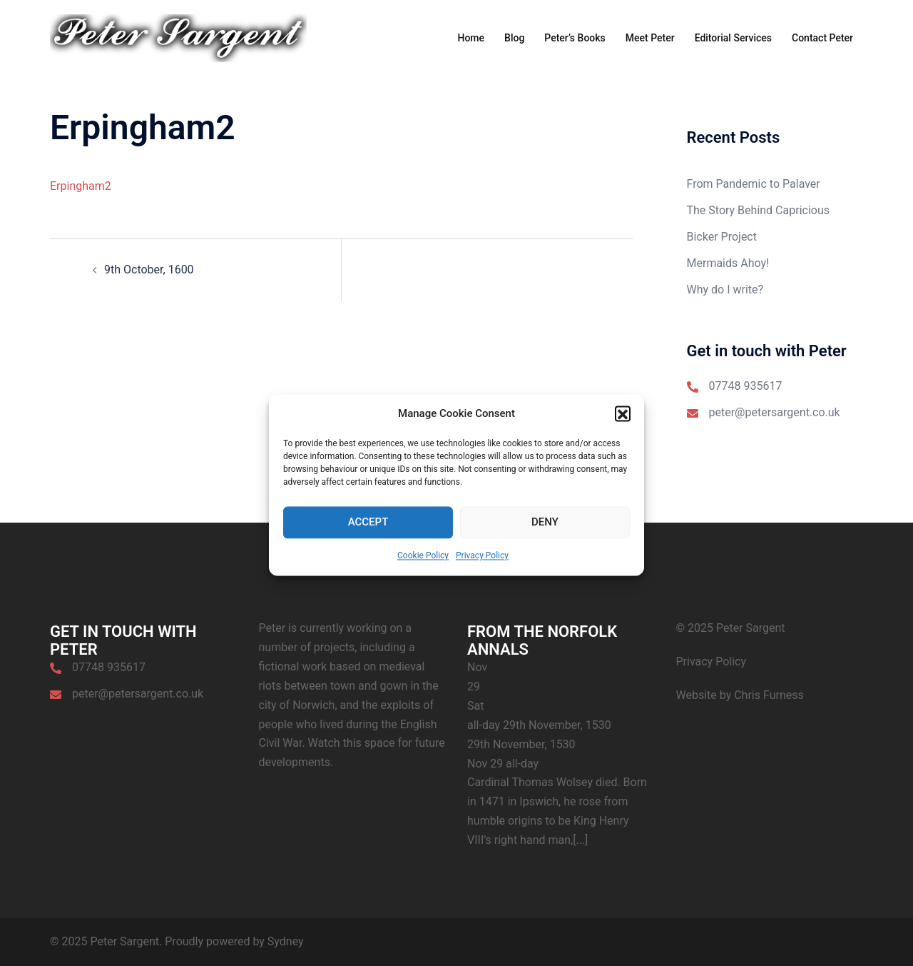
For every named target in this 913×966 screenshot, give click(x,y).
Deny (544, 534)
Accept (368, 534)
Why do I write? (725, 289)
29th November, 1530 (521, 744)
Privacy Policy (482, 568)
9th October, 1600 (149, 269)
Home (470, 38)
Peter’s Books (574, 38)
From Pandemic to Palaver (753, 184)
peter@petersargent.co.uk (774, 412)
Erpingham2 (80, 186)
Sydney (285, 941)
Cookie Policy (423, 568)
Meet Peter (650, 38)
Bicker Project (722, 236)
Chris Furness (769, 695)
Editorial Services (733, 38)
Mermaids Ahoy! (728, 263)
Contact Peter (822, 38)
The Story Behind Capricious (758, 210)
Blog (514, 38)
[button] (623, 426)
